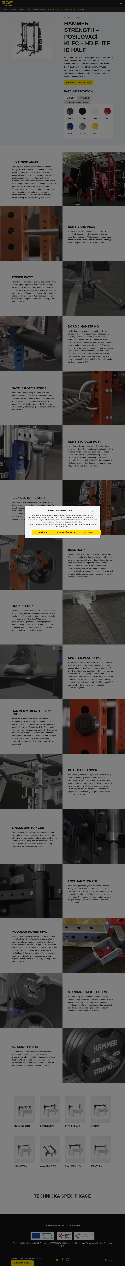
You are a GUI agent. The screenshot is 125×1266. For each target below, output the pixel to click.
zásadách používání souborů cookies (47, 524)
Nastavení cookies (66, 532)
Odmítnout (43, 532)
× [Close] (92, 511)
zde (67, 526)
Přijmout (88, 532)
